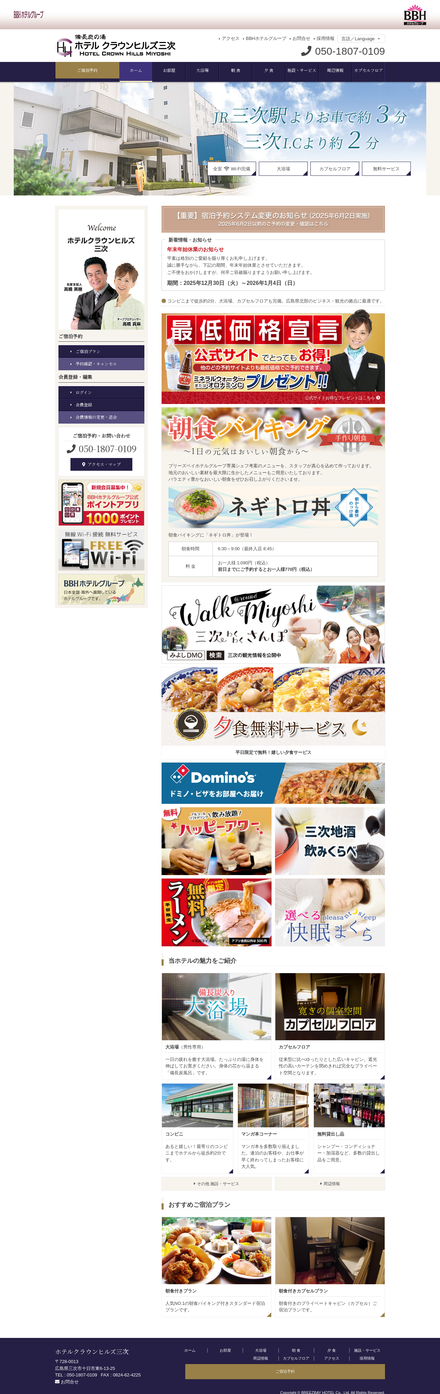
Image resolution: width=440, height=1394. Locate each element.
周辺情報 (293, 70)
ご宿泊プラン (89, 348)
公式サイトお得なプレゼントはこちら (339, 395)
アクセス (231, 38)
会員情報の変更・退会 (98, 416)
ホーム (73, 70)
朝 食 (184, 70)
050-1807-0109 (106, 448)
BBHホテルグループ (266, 38)
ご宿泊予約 (366, 70)
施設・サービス (257, 70)
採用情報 (325, 38)
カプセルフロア (330, 70)
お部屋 (110, 70)
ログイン (84, 390)
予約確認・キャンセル (98, 362)
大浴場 (147, 70)
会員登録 (85, 403)
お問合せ (301, 38)
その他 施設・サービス (216, 1182)
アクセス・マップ (101, 464)
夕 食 (220, 70)
